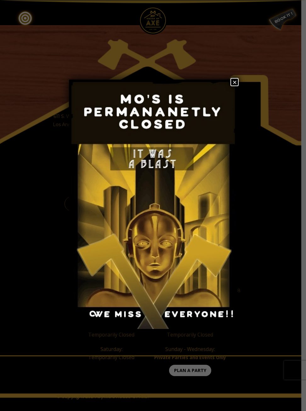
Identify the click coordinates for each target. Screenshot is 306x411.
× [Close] (234, 82)
